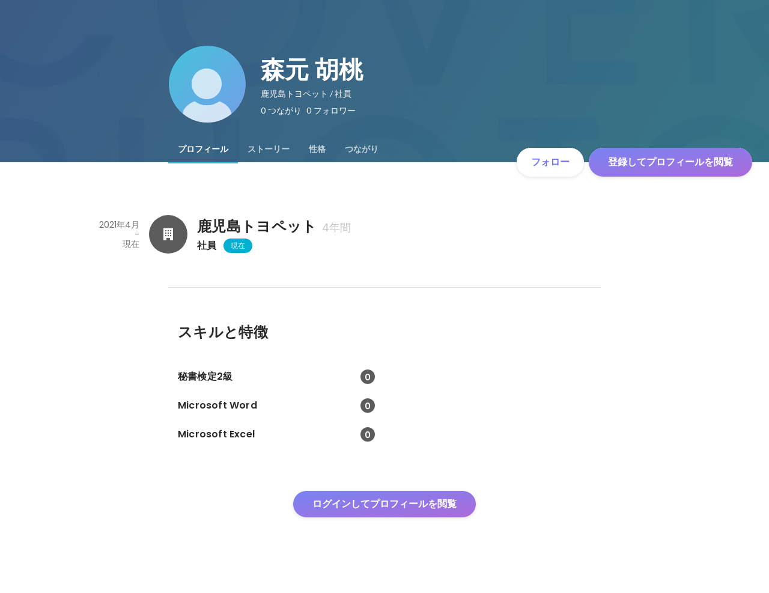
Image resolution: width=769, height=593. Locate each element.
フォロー (550, 162)
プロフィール (203, 149)
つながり (361, 149)
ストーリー (269, 149)
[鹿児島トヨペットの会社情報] (168, 234)
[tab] (203, 149)
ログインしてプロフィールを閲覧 (384, 504)
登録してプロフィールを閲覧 (670, 162)
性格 (317, 149)
